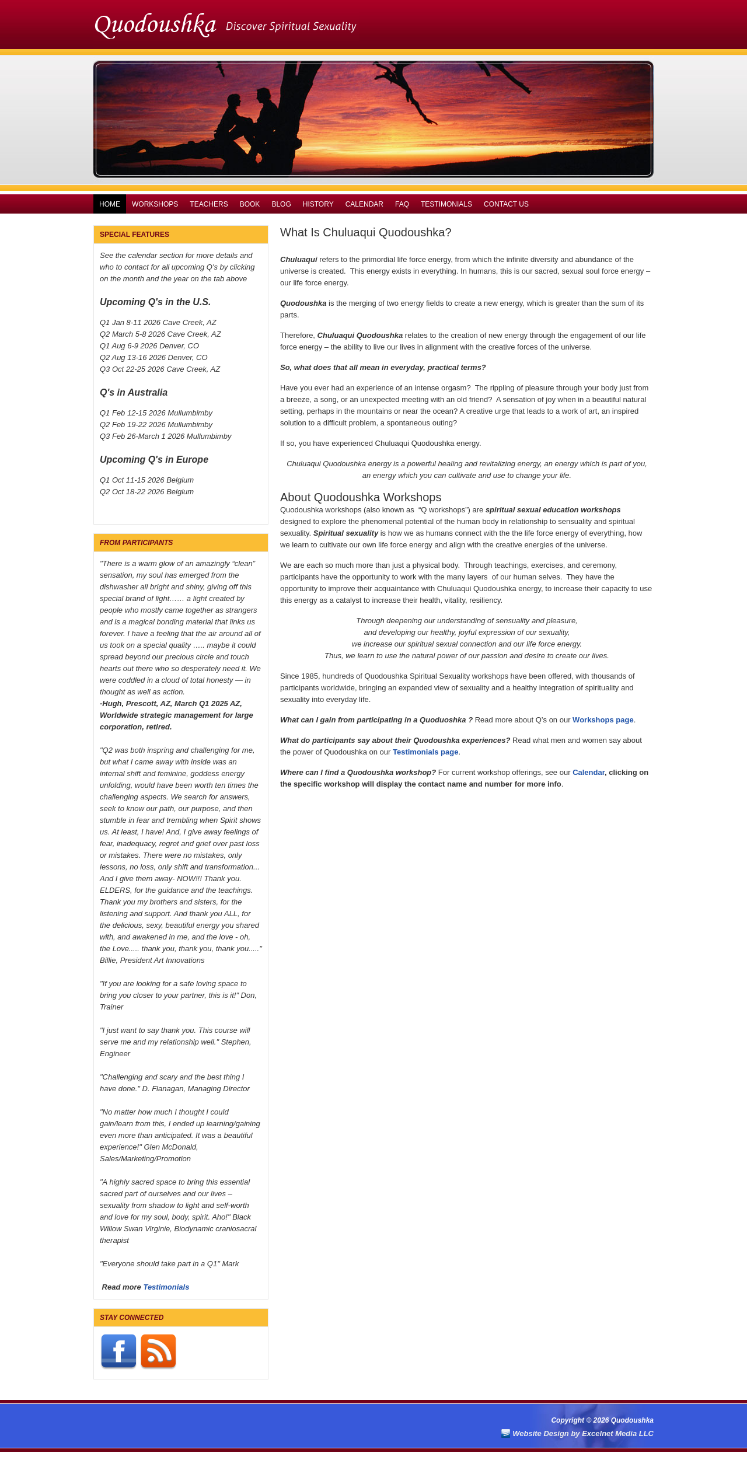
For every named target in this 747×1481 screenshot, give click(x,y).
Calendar (364, 204)
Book (250, 204)
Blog (281, 204)
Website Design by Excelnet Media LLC (583, 1433)
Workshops (155, 204)
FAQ (402, 204)
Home (109, 204)
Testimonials (446, 204)
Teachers (209, 204)
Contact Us (506, 204)
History (318, 204)
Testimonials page (425, 752)
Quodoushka (373, 23)
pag (622, 719)
